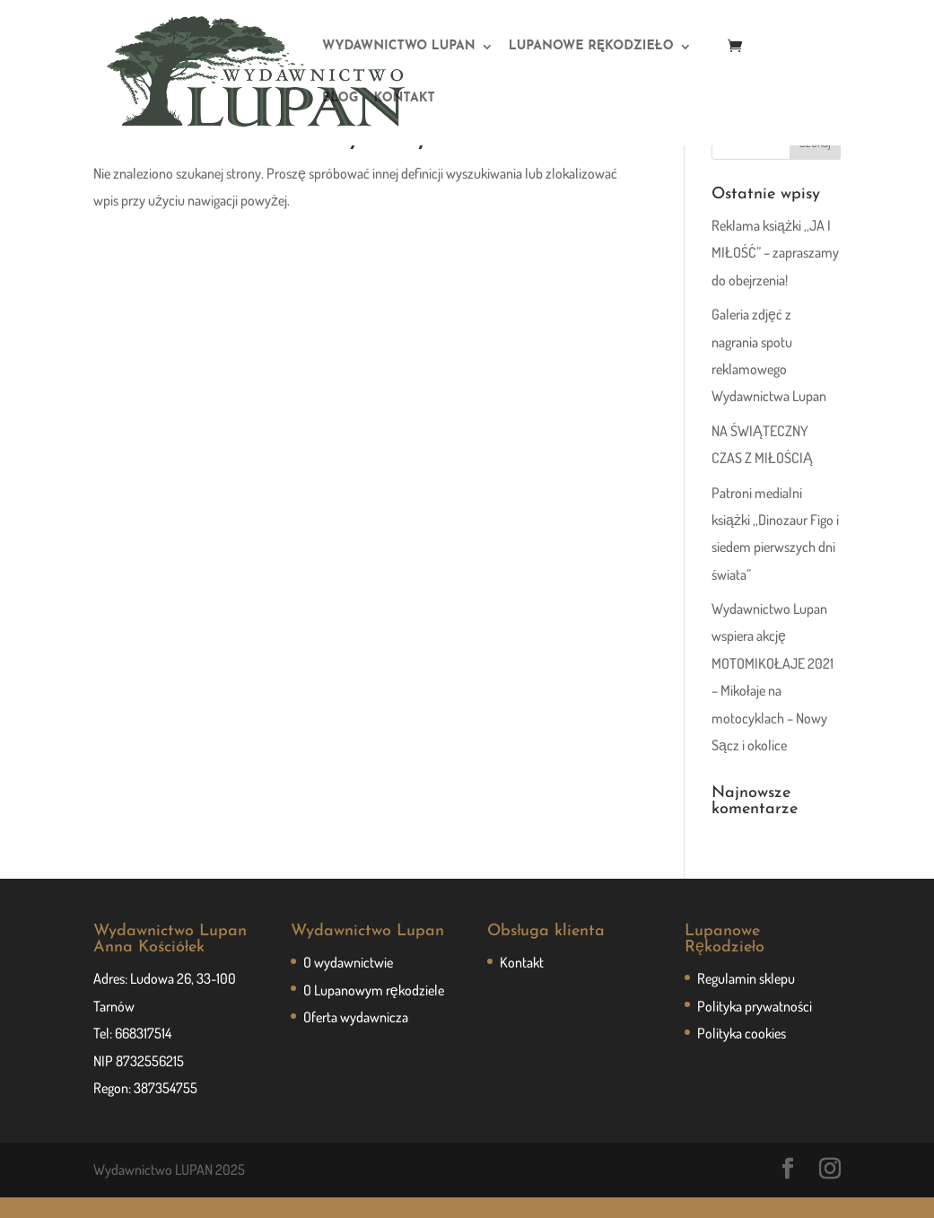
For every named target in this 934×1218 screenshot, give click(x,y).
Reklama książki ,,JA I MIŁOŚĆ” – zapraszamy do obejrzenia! (775, 273)
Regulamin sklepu (746, 999)
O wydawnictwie (348, 983)
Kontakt (522, 983)
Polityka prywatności (754, 1027)
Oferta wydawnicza (355, 1038)
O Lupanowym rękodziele (373, 1011)
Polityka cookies (741, 1054)
